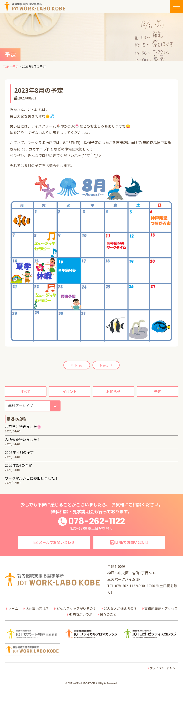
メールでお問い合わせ (54, 542)
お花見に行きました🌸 (23, 426)
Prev (78, 365)
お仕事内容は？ (37, 608)
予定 (157, 391)
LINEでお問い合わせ (129, 542)
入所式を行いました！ (23, 439)
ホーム (13, 608)
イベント (69, 391)
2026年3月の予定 (18, 465)
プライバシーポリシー (164, 668)
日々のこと (108, 614)
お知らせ (113, 391)
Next (104, 365)
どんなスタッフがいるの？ (76, 608)
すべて (25, 391)
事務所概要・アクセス (161, 608)
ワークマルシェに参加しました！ (31, 478)
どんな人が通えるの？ (120, 608)
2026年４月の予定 (19, 452)
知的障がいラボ (80, 614)
